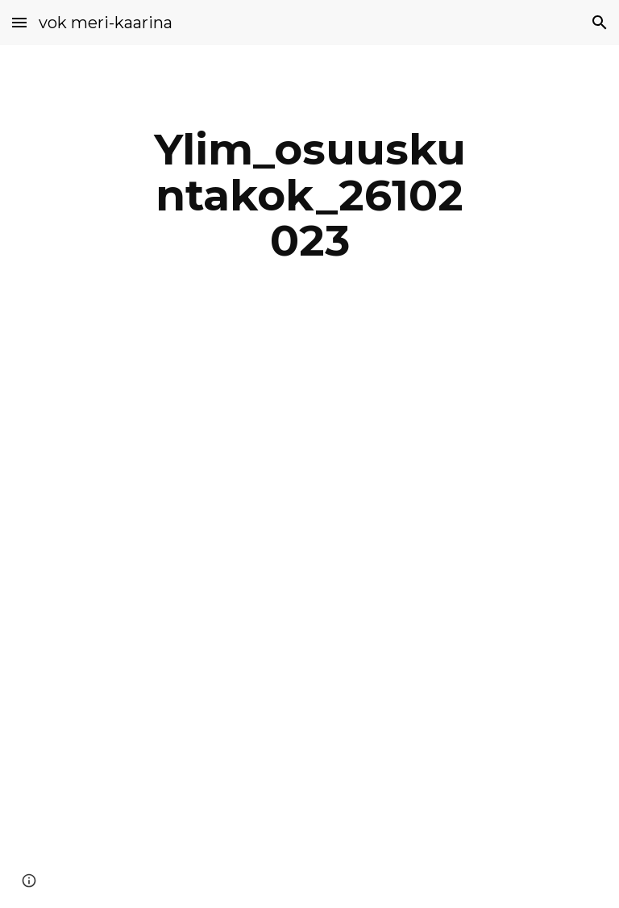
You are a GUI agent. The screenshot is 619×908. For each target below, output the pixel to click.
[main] (309, 195)
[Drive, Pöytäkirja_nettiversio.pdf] (286, 626)
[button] (19, 22)
